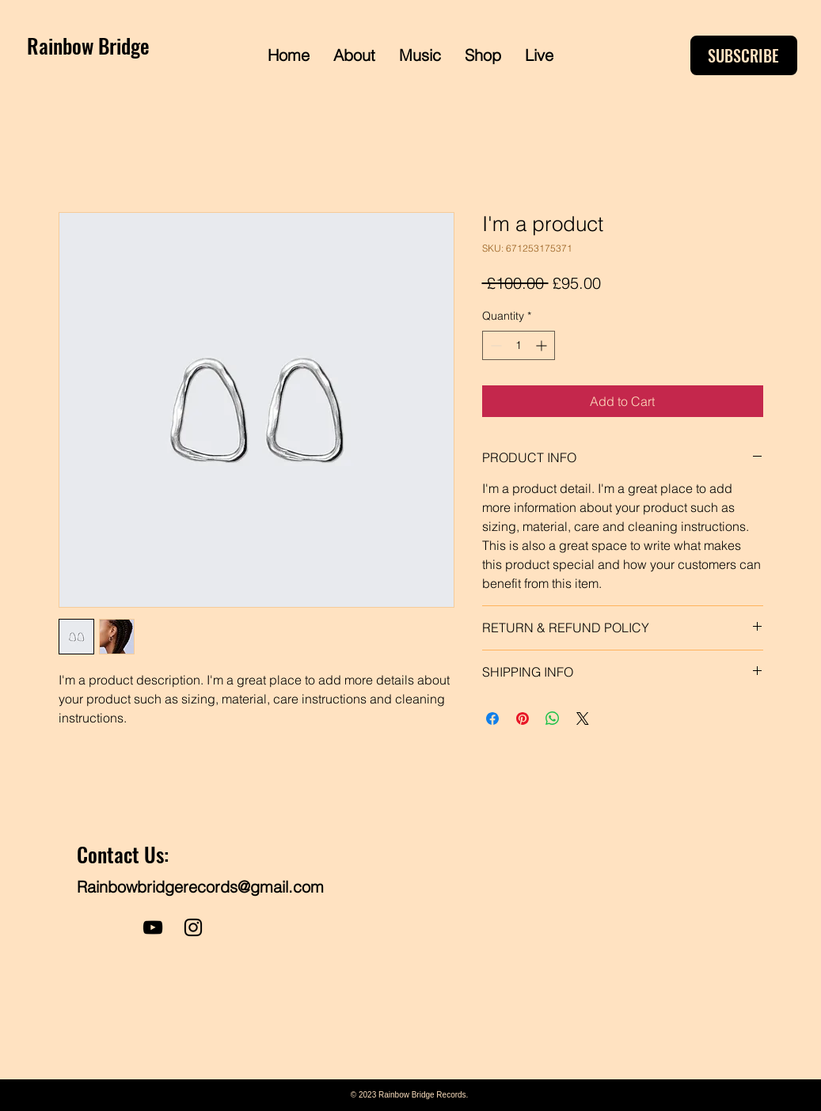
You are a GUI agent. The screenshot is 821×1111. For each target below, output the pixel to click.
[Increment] (543, 345)
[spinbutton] (518, 345)
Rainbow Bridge (88, 45)
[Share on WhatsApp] (552, 718)
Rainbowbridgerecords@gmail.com (200, 887)
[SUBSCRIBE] (743, 55)
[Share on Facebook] (492, 718)
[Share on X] (582, 718)
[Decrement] (494, 345)
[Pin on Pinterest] (522, 718)
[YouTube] (153, 927)
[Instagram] (193, 927)
